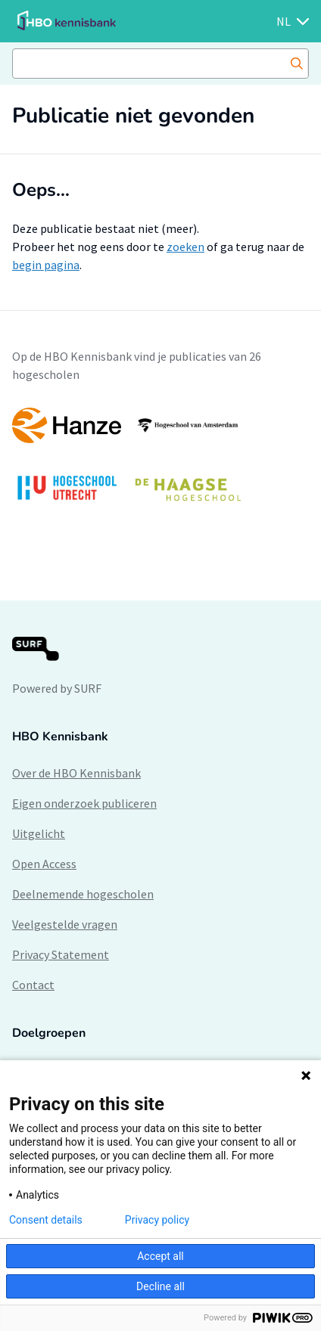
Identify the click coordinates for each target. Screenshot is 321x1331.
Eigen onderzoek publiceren (84, 803)
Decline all (160, 1286)
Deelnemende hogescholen (83, 893)
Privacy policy (157, 1220)
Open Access (44, 863)
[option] (160, 462)
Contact (33, 984)
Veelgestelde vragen (64, 924)
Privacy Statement (60, 954)
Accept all (160, 1256)
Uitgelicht (38, 833)
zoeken (185, 246)
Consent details (46, 1220)
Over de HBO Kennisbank (76, 772)
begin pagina (45, 264)
